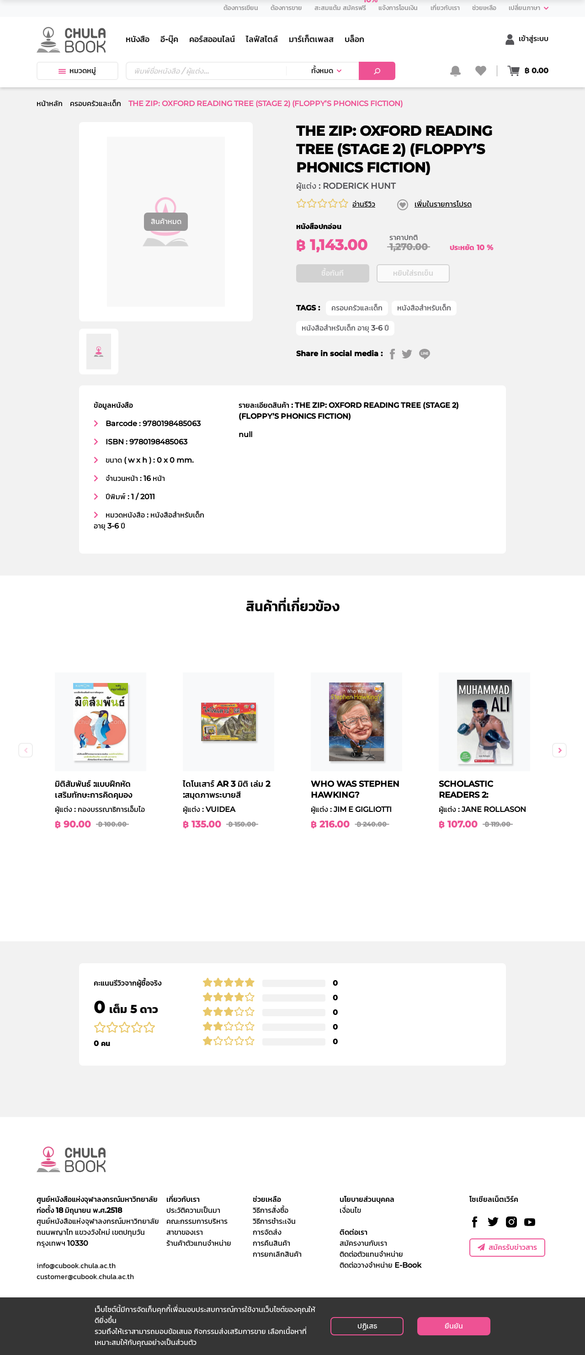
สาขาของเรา (184, 1232)
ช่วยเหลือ (267, 1199)
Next (559, 750)
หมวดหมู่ (77, 70)
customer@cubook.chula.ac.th (85, 1276)
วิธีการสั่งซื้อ (270, 1210)
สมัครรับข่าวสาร (507, 1247)
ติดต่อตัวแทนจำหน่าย (371, 1254)
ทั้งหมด (322, 70)
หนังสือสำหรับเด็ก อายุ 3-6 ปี (345, 328)
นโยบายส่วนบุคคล (367, 1199)
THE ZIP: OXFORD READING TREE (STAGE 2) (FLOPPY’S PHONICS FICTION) (265, 103)
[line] (428, 353)
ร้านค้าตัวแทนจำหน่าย (198, 1243)
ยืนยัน (454, 1326)
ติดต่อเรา (353, 1232)
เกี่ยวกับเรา (183, 1199)
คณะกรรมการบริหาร (197, 1221)
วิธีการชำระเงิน (274, 1221)
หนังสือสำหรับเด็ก (424, 308)
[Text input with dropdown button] (206, 71)
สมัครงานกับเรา (363, 1243)
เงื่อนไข (350, 1210)
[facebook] (396, 353)
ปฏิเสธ (367, 1326)
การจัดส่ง (267, 1232)
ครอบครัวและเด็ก (95, 103)
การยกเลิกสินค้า (277, 1254)
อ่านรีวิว (363, 204)
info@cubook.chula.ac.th (76, 1265)
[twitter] (411, 353)
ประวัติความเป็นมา (193, 1210)
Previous (25, 750)
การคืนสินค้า (271, 1243)
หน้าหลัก (50, 103)
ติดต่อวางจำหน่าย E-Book (380, 1265)
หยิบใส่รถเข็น (413, 273)
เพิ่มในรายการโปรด (443, 204)
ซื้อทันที (332, 273)
